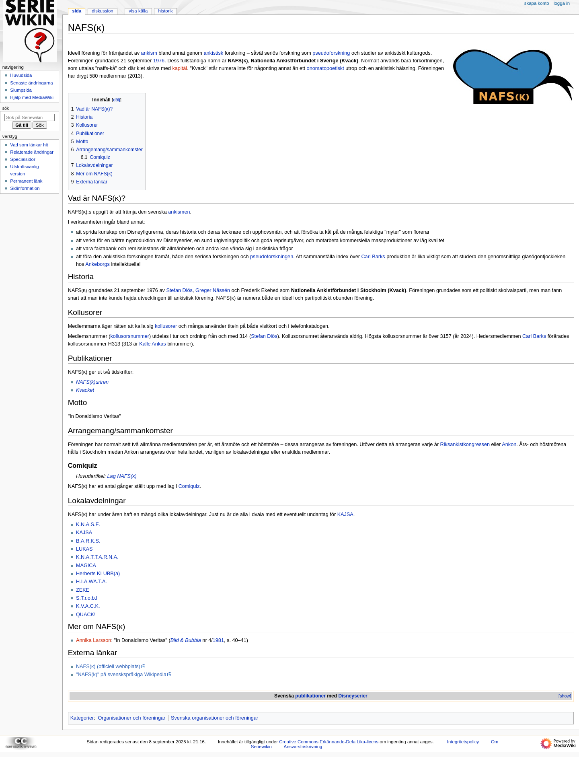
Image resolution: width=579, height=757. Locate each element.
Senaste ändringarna (31, 82)
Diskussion (102, 10)
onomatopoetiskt (325, 68)
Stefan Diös (179, 290)
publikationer (310, 696)
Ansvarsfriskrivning (303, 746)
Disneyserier (352, 696)
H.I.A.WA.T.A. (91, 581)
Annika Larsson (93, 640)
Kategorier (82, 718)
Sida (76, 10)
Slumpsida (20, 90)
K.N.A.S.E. (88, 524)
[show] (564, 695)
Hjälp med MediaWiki (31, 97)
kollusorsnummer (129, 336)
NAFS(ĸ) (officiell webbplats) (108, 666)
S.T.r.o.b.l (86, 598)
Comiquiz (189, 486)
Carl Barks (373, 256)
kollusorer (166, 326)
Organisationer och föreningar (131, 718)
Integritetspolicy (463, 741)
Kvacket (85, 390)
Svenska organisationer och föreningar (214, 718)
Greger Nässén (212, 290)
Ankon (509, 444)
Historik (165, 10)
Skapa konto (536, 3)
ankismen (179, 212)
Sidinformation (24, 188)
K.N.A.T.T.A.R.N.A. (97, 557)
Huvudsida (21, 75)
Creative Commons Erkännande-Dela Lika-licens (328, 741)
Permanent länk (26, 181)
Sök (5, 108)
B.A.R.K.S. (88, 541)
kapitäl (179, 68)
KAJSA (345, 514)
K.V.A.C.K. (88, 606)
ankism (149, 53)
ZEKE (82, 590)
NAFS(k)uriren (92, 382)
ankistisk (213, 53)
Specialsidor (22, 159)
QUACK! (86, 614)
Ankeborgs (97, 264)
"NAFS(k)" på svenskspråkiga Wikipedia (121, 674)
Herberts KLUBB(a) (98, 573)
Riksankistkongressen (465, 444)
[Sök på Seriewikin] (29, 117)
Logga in (562, 3)
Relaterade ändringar (31, 152)
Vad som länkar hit (29, 144)
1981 (218, 640)
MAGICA (86, 565)
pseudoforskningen (271, 256)
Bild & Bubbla (185, 640)
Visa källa (138, 10)
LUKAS (84, 549)
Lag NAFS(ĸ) (122, 476)
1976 (158, 61)
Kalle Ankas (152, 344)
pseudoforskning (331, 53)
